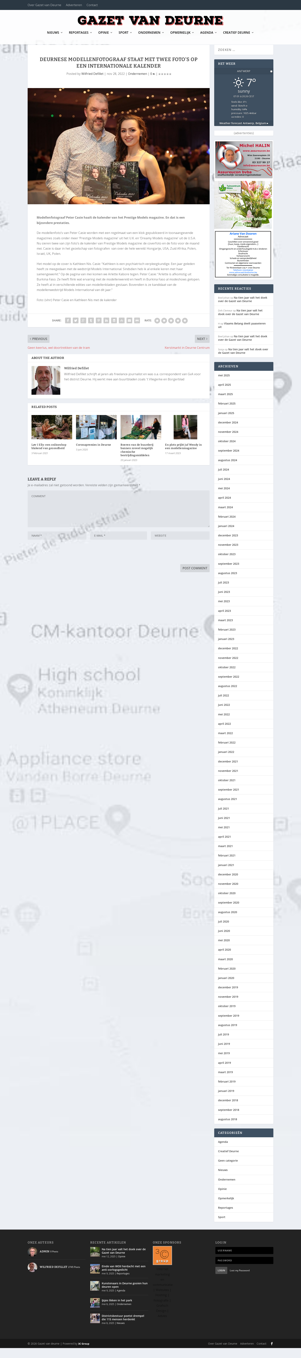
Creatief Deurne (236, 35)
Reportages (78, 35)
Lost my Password (240, 1280)
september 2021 (228, 799)
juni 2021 (224, 828)
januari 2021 (226, 875)
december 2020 (228, 884)
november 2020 (228, 894)
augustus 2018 (227, 1129)
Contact (92, 5)
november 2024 (228, 442)
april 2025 (224, 394)
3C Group (83, 1353)
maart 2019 (225, 1082)
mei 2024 (224, 498)
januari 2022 (226, 762)
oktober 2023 (227, 564)
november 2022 (228, 668)
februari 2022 (227, 752)
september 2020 (228, 912)
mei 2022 (224, 724)
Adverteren (74, 5)
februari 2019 (227, 1091)
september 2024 (228, 460)
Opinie (103, 35)
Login (221, 1280)
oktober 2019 (227, 1016)
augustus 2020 (227, 922)
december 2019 (228, 997)
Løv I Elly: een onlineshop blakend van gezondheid (48, 456)
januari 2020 (226, 988)
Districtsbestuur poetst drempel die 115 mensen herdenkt (123, 1327)
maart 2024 (225, 517)
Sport (123, 35)
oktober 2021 (227, 790)
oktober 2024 (227, 451)
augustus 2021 (227, 809)
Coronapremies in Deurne (93, 454)
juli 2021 (223, 818)
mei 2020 (224, 950)
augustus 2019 (227, 1035)
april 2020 (224, 959)
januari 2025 (226, 423)
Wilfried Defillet (92, 84)
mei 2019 (224, 1063)
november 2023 (228, 554)
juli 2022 (223, 705)
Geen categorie (228, 1170)
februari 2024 (227, 526)
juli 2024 (223, 479)
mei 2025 (224, 385)
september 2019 (228, 1025)
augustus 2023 (227, 583)
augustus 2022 (227, 696)
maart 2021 (225, 856)
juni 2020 (224, 941)
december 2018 (228, 1110)
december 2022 (228, 658)
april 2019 (224, 1072)
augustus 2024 (227, 470)
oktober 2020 (227, 903)
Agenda (206, 35)
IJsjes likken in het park (117, 1310)
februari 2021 (227, 865)
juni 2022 (224, 715)
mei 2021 (224, 837)
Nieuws (53, 35)
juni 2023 (224, 602)
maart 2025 (225, 404)
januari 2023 (226, 649)
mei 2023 (224, 611)
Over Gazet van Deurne (44, 5)
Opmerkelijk (180, 35)
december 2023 (228, 545)
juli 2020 (223, 931)
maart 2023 (225, 630)
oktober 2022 (227, 677)
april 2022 (224, 733)
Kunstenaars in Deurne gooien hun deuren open (125, 1294)
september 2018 (228, 1120)
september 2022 (228, 686)
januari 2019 (226, 1101)
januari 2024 (226, 536)
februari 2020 (227, 978)
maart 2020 (225, 969)
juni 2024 (224, 489)
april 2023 (224, 621)
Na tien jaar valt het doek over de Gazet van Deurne (242, 309)
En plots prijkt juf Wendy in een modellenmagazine (183, 456)
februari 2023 (227, 639)
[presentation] (57, 562)
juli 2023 (223, 592)
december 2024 (228, 432)
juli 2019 (223, 1044)
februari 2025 (227, 413)
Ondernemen (149, 35)
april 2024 (224, 507)
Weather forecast (243, 133)
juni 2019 (224, 1054)
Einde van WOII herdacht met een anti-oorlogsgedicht (124, 1277)
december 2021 (228, 771)
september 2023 (228, 573)
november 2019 (228, 1006)
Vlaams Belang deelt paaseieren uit (242, 335)
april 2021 (224, 846)
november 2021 (228, 781)
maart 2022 (225, 743)
